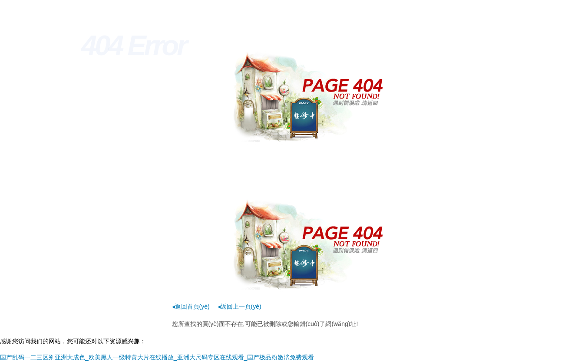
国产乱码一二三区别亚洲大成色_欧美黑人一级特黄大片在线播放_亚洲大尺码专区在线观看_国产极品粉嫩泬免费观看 (157, 357)
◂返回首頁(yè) (191, 306)
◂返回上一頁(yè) (239, 306)
